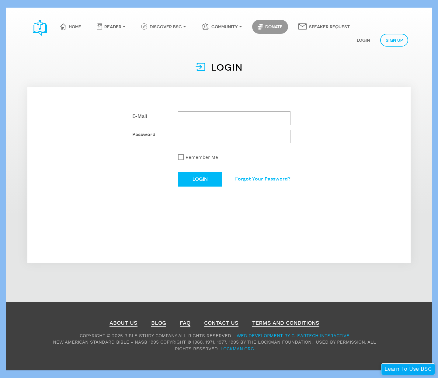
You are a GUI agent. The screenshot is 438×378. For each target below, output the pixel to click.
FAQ (185, 324)
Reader (112, 26)
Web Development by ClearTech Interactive (293, 336)
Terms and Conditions (285, 324)
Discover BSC (166, 26)
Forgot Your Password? (262, 179)
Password (143, 134)
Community (224, 26)
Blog (158, 324)
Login (363, 39)
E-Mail (139, 116)
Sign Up (394, 39)
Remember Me (202, 157)
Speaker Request (329, 26)
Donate (270, 26)
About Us (123, 324)
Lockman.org (237, 349)
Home (75, 26)
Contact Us (221, 324)
